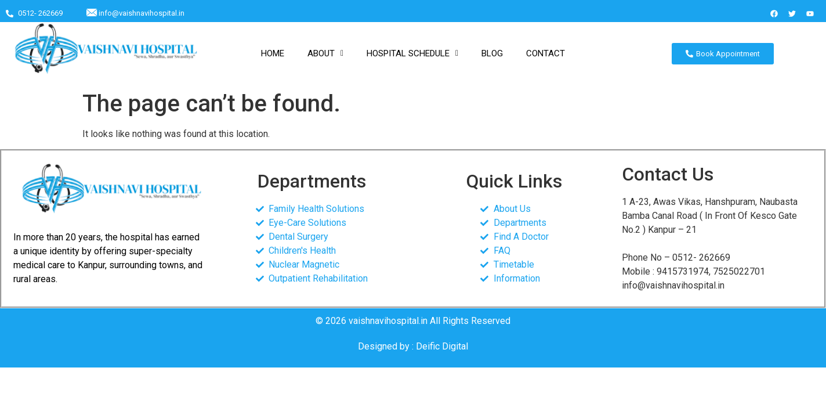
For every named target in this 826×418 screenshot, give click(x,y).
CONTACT (545, 53)
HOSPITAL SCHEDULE (412, 53)
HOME (272, 53)
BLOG (492, 53)
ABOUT (325, 53)
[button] (325, 53)
